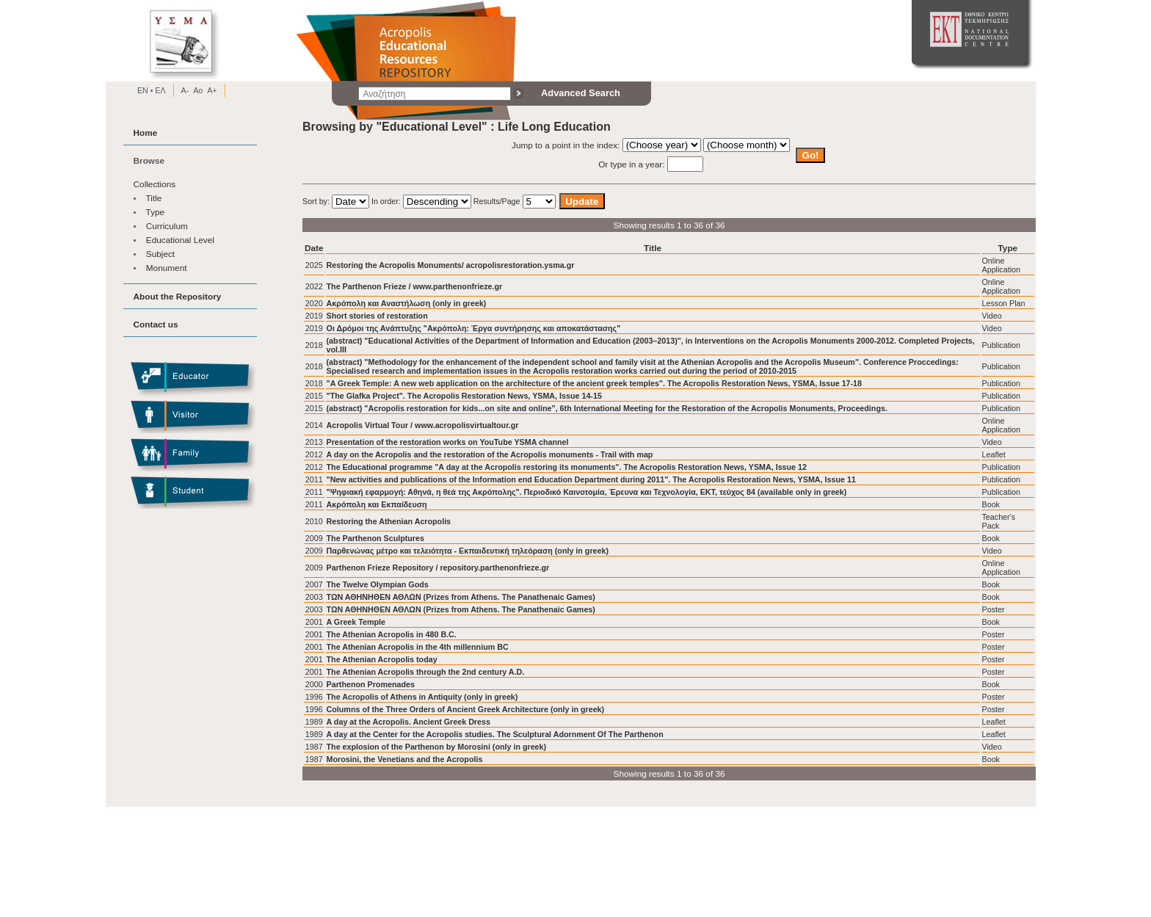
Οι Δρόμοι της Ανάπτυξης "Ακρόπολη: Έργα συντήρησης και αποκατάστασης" (474, 328)
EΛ (159, 90)
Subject (160, 253)
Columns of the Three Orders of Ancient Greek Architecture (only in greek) (466, 709)
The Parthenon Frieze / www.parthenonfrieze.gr (415, 286)
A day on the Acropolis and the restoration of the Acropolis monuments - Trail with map (490, 454)
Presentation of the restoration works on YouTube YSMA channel (448, 442)
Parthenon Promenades (371, 684)
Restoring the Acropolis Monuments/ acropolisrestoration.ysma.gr (451, 265)
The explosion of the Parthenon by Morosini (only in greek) (437, 746)
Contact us (156, 324)
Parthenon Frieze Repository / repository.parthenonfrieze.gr (438, 567)
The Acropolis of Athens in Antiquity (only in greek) (422, 696)
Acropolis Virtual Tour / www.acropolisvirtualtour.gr (423, 425)
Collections (155, 184)
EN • (145, 90)
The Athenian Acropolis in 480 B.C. (392, 634)
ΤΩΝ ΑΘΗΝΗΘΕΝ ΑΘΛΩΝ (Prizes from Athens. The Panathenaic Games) (461, 596)
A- (185, 90)
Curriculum (167, 226)
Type (155, 212)
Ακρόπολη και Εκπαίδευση (377, 504)
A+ (212, 90)
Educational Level (180, 239)
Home (146, 132)
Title (154, 198)
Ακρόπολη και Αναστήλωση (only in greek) (407, 303)
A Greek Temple (356, 621)
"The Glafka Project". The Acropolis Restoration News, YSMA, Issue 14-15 (464, 395)
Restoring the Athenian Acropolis (389, 521)
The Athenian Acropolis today (382, 659)
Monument (166, 267)
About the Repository (178, 296)
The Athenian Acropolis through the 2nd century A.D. (426, 671)
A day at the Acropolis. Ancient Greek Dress (408, 721)
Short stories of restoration (377, 315)
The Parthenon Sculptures (375, 538)
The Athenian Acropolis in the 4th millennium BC (418, 646)
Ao (198, 90)
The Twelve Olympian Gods (378, 584)
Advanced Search (580, 92)
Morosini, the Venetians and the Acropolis (405, 759)
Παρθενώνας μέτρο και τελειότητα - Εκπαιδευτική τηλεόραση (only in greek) (468, 550)
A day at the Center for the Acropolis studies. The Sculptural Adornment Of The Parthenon (495, 734)
